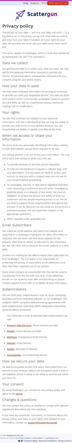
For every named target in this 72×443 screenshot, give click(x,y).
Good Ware (20, 438)
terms (19, 393)
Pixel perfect (37, 438)
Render (11, 331)
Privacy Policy (65, 441)
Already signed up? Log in (58, 3)
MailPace (12, 337)
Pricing (45, 3)
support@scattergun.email (42, 422)
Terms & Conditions (48, 441)
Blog (25, 3)
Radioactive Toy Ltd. (15, 435)
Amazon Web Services (19, 325)
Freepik (27, 438)
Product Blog (31, 441)
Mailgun (11, 343)
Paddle (10, 349)
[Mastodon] (22, 441)
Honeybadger (14, 355)
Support (34, 3)
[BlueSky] (19, 441)
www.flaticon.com (52, 438)
